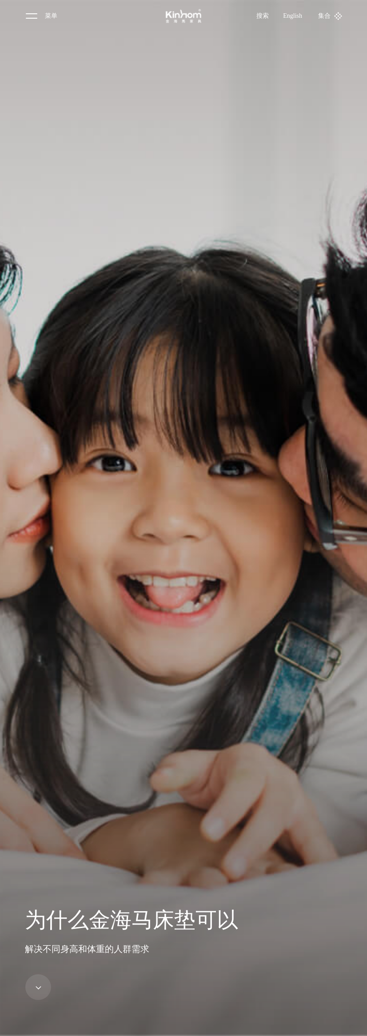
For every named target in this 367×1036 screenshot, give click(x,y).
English (292, 15)
